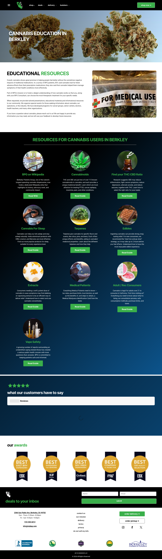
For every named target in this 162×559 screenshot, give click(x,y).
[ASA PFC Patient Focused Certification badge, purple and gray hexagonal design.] (81, 543)
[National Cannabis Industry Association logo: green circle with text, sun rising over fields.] (109, 543)
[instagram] (123, 528)
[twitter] (141, 528)
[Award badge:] (51, 466)
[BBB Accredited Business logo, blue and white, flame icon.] (23, 543)
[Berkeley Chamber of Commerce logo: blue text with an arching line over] (138, 543)
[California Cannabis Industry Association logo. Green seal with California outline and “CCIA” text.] (52, 543)
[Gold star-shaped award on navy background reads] (81, 466)
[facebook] (132, 528)
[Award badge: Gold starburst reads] (140, 466)
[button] (8, 5)
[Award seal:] (22, 466)
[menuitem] (32, 5)
